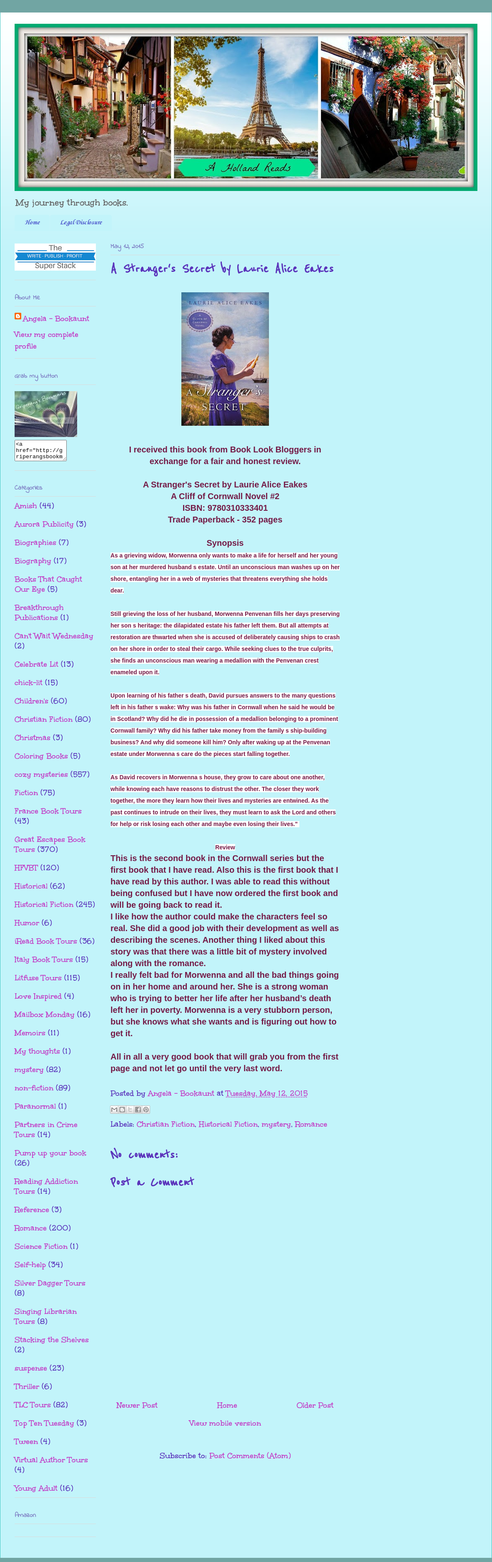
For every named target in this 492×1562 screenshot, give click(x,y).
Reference (32, 1213)
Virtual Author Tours (51, 1464)
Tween (26, 1445)
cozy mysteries (41, 778)
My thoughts (37, 1055)
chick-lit (29, 686)
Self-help (30, 1268)
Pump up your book (50, 1157)
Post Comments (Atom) (250, 1456)
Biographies (35, 546)
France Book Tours (48, 815)
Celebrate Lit (36, 668)
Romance (311, 1124)
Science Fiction (41, 1250)
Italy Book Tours (44, 963)
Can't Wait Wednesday (54, 640)
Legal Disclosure (81, 222)
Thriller (27, 1390)
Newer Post (137, 1405)
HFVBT (26, 871)
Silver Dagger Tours (50, 1287)
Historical (31, 890)
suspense (31, 1372)
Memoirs (30, 1037)
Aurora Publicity (44, 528)
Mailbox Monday (45, 1018)
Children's (31, 705)
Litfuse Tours (38, 982)
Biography (33, 565)
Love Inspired (38, 1000)
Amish (26, 510)
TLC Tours (33, 1409)
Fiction (26, 796)
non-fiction (34, 1092)
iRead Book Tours (46, 945)
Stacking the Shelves (52, 1343)
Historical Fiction (228, 1124)
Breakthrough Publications (39, 616)
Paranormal (35, 1110)
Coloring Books (41, 760)
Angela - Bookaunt (56, 319)
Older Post (315, 1405)
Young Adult (36, 1492)
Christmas (32, 741)
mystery (276, 1124)
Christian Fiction (166, 1124)
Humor (27, 927)
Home (32, 222)
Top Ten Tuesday (44, 1427)
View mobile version (225, 1423)
